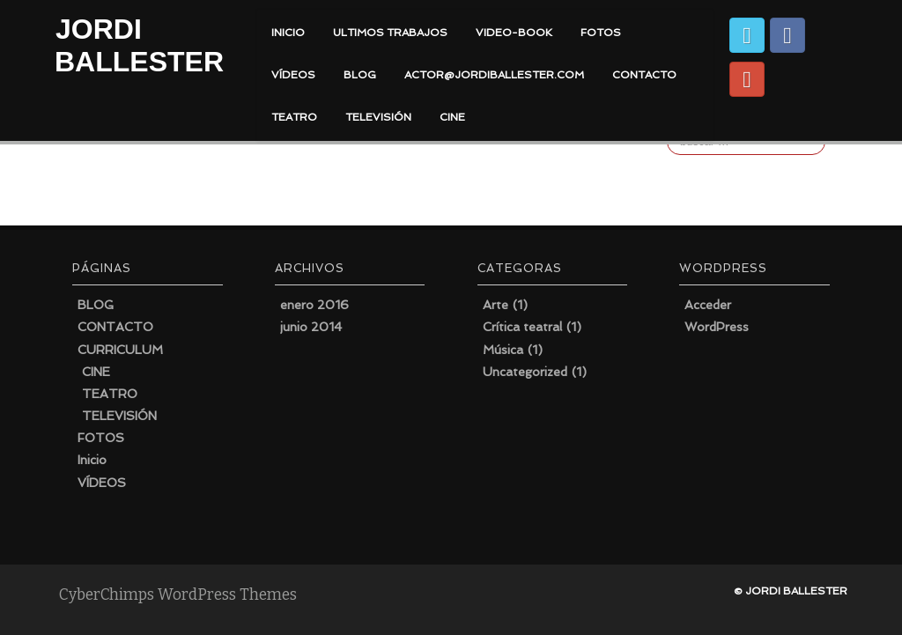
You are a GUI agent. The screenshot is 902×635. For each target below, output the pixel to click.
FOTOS (600, 32)
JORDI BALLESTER (139, 45)
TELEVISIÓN (378, 117)
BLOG (360, 75)
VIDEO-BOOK (514, 32)
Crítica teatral (522, 327)
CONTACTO (644, 75)
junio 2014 (311, 327)
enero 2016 (314, 305)
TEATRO (294, 117)
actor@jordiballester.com (494, 75)
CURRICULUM (120, 350)
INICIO (288, 32)
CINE (452, 117)
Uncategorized (525, 372)
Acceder (707, 305)
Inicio (92, 460)
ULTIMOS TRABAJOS (390, 32)
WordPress (716, 327)
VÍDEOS (293, 75)
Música (503, 350)
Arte (495, 305)
